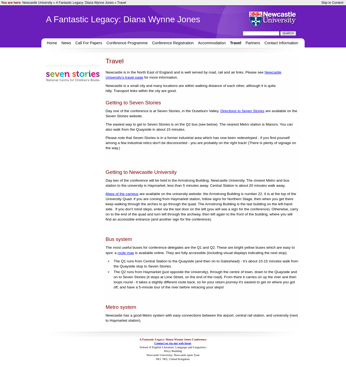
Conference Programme (127, 43)
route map (126, 253)
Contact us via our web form (172, 343)
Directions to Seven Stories (242, 111)
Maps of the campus (122, 194)
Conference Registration (173, 43)
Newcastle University (37, 3)
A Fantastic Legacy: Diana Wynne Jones (85, 3)
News (66, 43)
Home (52, 43)
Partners (253, 43)
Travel (235, 43)
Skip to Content (332, 3)
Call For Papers (88, 43)
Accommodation (212, 43)
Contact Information (281, 43)
